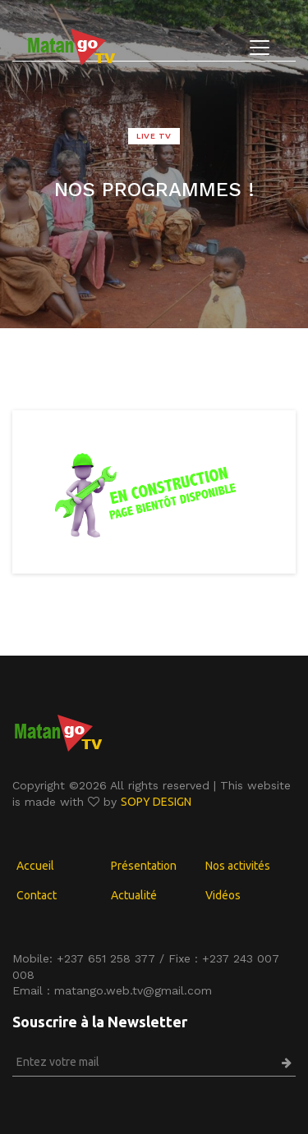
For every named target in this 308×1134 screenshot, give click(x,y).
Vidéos (223, 895)
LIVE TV (154, 135)
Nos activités (237, 865)
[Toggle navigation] (260, 47)
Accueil (35, 865)
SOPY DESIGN (156, 801)
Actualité (134, 895)
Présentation (144, 865)
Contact (36, 895)
